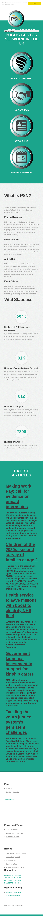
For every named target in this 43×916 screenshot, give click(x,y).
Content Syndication (13, 895)
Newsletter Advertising (13, 892)
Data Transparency (12, 829)
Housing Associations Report (15, 867)
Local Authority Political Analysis (16, 853)
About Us (9, 788)
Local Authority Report (13, 857)
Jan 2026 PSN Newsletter (12, 878)
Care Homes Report (12, 864)
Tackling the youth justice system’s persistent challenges (18, 722)
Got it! (34, 3)
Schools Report (11, 860)
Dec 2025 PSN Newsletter (13, 880)
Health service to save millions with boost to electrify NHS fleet (21, 605)
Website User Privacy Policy (14, 833)
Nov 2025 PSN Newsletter (13, 883)
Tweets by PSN (9, 799)
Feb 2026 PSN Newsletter (13, 875)
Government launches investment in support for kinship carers (20, 663)
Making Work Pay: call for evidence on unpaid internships (18, 496)
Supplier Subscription (12, 792)
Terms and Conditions (12, 837)
